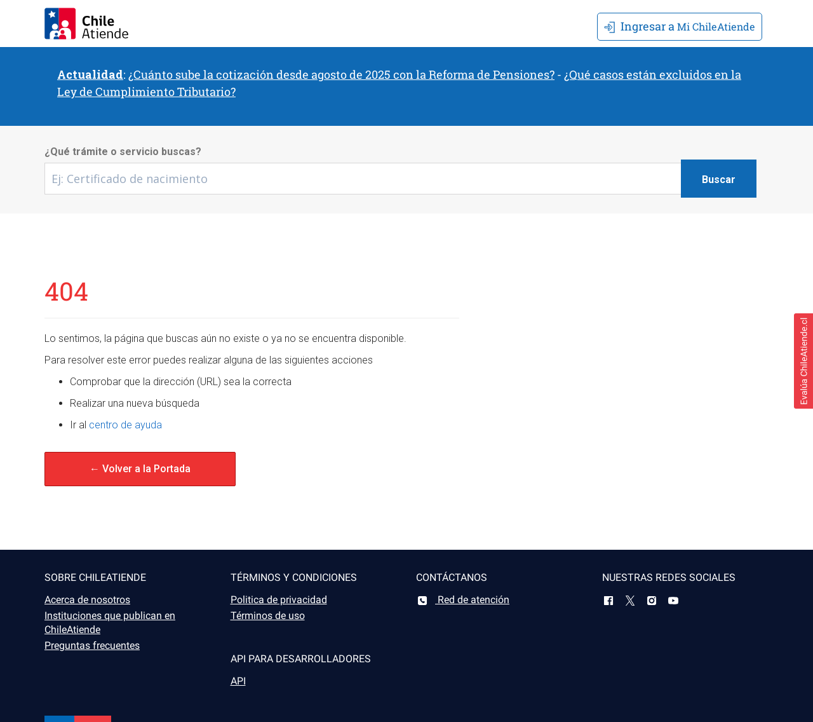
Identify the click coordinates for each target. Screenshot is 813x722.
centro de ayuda (125, 425)
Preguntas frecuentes (92, 645)
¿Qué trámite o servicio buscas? (122, 152)
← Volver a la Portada (140, 469)
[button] (803, 361)
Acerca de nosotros (87, 600)
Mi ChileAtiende (679, 26)
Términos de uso (268, 616)
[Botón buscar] (718, 179)
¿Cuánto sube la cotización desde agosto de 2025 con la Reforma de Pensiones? (341, 74)
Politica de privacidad (279, 600)
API (238, 681)
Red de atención (462, 600)
